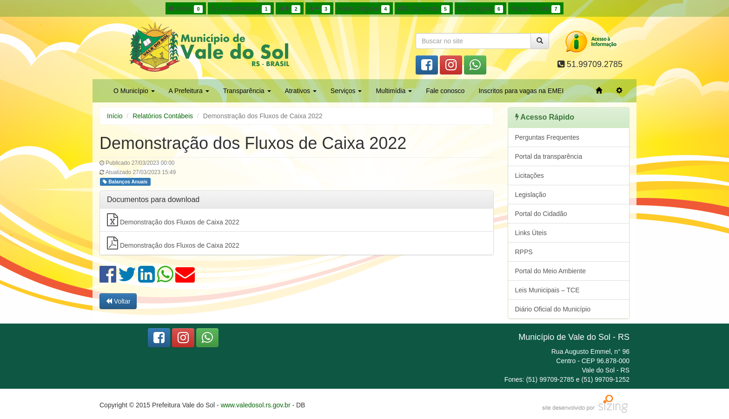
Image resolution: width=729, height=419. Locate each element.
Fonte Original (364, 9)
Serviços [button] (346, 91)
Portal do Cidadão (541, 213)
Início (185, 9)
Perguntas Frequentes (547, 137)
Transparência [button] (247, 91)
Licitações (529, 175)
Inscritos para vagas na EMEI (520, 91)
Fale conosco (445, 91)
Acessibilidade (241, 9)
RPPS (524, 252)
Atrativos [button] (301, 91)
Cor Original (480, 9)
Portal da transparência (549, 156)
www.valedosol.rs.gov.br (256, 405)
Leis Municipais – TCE (547, 290)
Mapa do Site (535, 9)
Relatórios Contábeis (163, 116)
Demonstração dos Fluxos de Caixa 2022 (173, 219)
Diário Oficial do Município (553, 309)
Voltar (118, 301)
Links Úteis (531, 233)
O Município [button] (134, 91)
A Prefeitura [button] (189, 91)
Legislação (530, 194)
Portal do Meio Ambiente (550, 271)
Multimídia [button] (394, 91)
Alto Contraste (424, 9)
